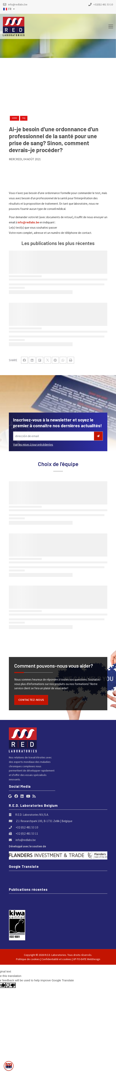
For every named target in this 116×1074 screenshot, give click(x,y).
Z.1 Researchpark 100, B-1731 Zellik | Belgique (44, 821)
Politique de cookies (28, 959)
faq (23, 118)
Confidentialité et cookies (56, 959)
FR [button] (7, 9)
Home (14, 118)
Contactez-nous (31, 700)
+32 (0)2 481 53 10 (27, 827)
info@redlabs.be (28, 222)
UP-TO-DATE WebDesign (86, 959)
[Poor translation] (11, 985)
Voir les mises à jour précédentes (33, 444)
